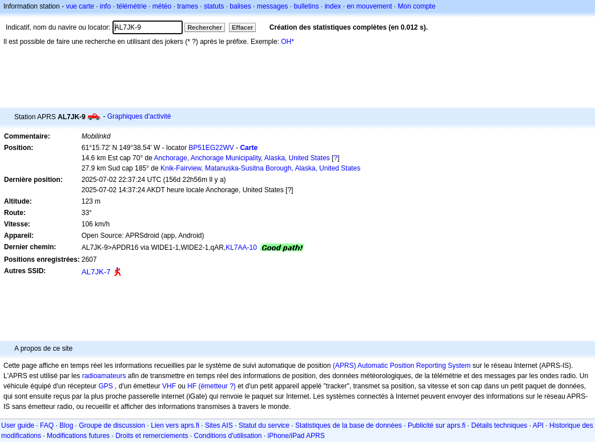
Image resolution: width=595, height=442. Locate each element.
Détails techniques (499, 425)
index (332, 6)
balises (240, 6)
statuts (214, 6)
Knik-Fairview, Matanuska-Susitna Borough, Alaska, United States (260, 168)
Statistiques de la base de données (348, 425)
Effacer (242, 27)
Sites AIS (219, 425)
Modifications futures (78, 436)
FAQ (47, 425)
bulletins (306, 6)
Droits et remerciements (151, 436)
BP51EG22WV (211, 148)
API (538, 425)
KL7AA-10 (241, 248)
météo (161, 6)
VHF (169, 386)
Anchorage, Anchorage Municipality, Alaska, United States (242, 158)
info (105, 6)
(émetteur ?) (216, 386)
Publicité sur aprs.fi (436, 425)
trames (187, 6)
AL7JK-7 (96, 271)
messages (272, 6)
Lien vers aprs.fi (175, 425)
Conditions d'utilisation (228, 436)
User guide (17, 425)
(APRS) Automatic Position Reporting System (402, 366)
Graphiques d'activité (139, 116)
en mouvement (369, 6)
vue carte (80, 6)
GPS (105, 386)
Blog (66, 425)
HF (191, 386)
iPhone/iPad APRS (296, 436)
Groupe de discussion (112, 425)
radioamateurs (104, 376)
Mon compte (417, 6)
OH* (287, 42)
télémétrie (131, 6)
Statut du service (264, 425)
